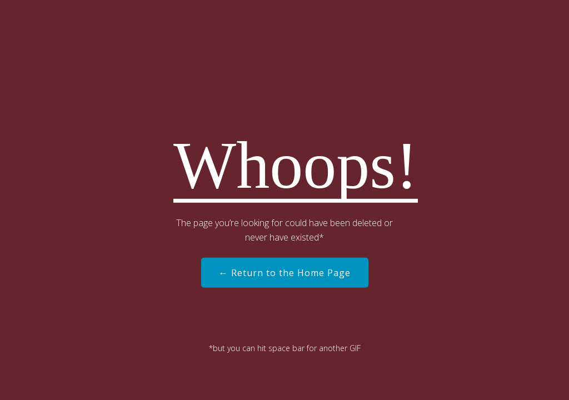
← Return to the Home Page (285, 273)
